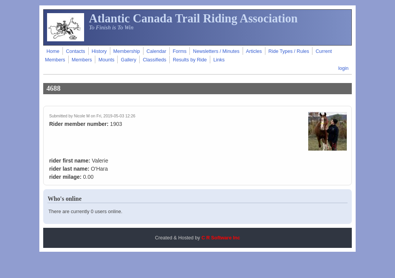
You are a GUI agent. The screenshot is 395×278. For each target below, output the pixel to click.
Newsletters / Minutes (216, 51)
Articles (254, 51)
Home (52, 51)
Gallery (128, 60)
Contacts (75, 51)
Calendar (156, 51)
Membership (126, 51)
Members (82, 60)
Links (219, 60)
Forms (180, 51)
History (98, 51)
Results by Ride (190, 60)
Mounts (106, 60)
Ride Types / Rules (288, 51)
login (343, 68)
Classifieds (154, 60)
